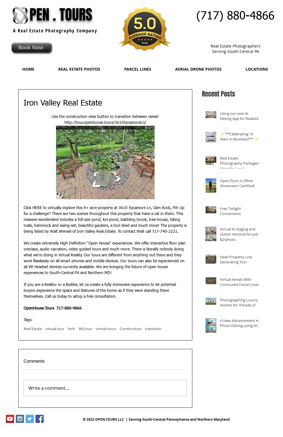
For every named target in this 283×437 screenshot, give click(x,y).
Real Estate (33, 328)
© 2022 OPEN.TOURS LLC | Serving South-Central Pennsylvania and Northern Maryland (156, 419)
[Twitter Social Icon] (30, 419)
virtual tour (54, 328)
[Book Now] (31, 47)
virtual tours (106, 328)
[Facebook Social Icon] (39, 419)
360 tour (85, 328)
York (71, 328)
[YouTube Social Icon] (10, 419)
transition (153, 328)
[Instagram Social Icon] (20, 419)
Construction (131, 328)
